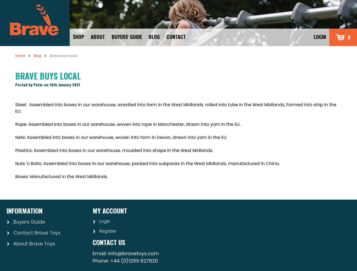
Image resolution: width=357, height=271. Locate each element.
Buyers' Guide (127, 36)
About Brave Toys (31, 243)
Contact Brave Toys (33, 232)
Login (320, 36)
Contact (176, 36)
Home (20, 55)
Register (105, 231)
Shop (78, 36)
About (98, 36)
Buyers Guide (26, 221)
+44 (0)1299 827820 (134, 260)
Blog (154, 36)
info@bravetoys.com (133, 253)
